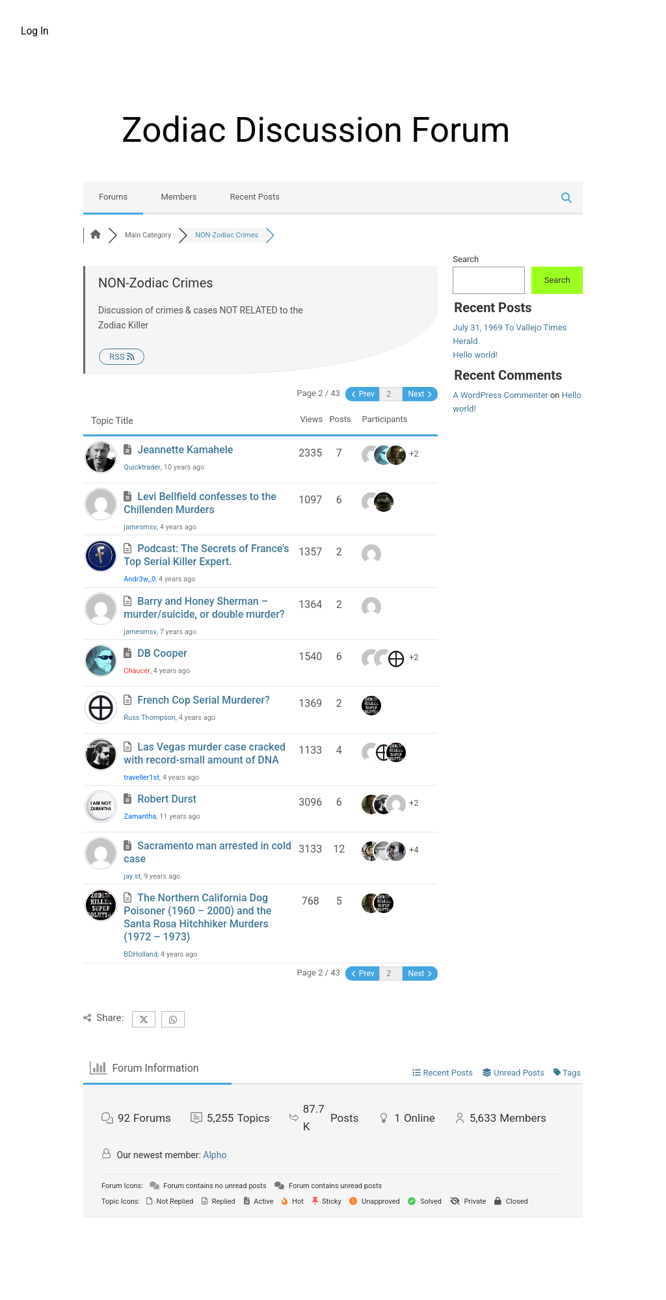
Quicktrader (142, 467)
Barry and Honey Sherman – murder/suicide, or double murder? (204, 607)
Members (178, 197)
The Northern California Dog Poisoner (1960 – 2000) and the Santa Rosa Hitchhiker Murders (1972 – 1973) (197, 917)
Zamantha (140, 816)
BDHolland (140, 954)
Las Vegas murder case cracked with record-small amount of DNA (205, 753)
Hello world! (475, 355)
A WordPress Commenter (500, 395)
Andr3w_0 (139, 579)
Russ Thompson (149, 717)
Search (466, 259)
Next (419, 394)
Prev (363, 394)
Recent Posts (255, 197)
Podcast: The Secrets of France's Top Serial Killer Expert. (206, 555)
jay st (132, 876)
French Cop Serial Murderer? (203, 700)
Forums (113, 197)
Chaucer (137, 671)
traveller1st (141, 777)
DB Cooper (162, 653)
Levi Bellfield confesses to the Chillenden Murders (200, 503)
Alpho (214, 1155)
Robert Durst (166, 799)
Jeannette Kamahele (185, 450)
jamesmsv (140, 527)
